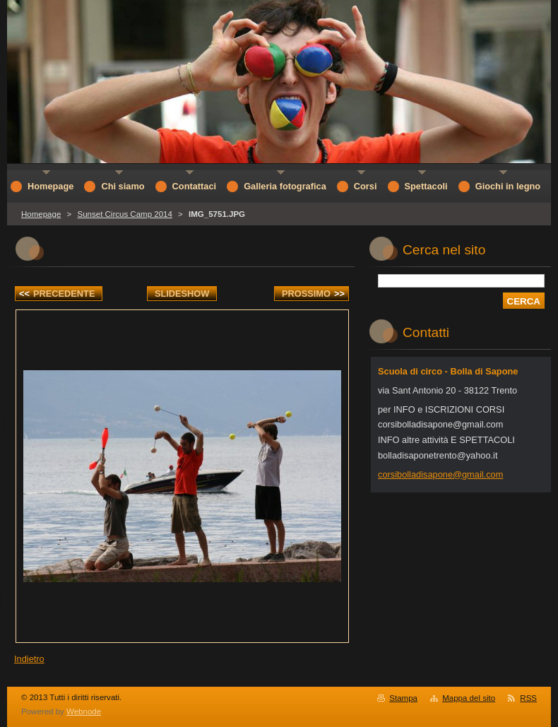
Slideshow (182, 293)
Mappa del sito (468, 698)
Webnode (83, 711)
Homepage (41, 214)
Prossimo (313, 293)
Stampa (403, 698)
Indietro (29, 659)
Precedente (57, 293)
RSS (528, 698)
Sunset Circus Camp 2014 (124, 214)
